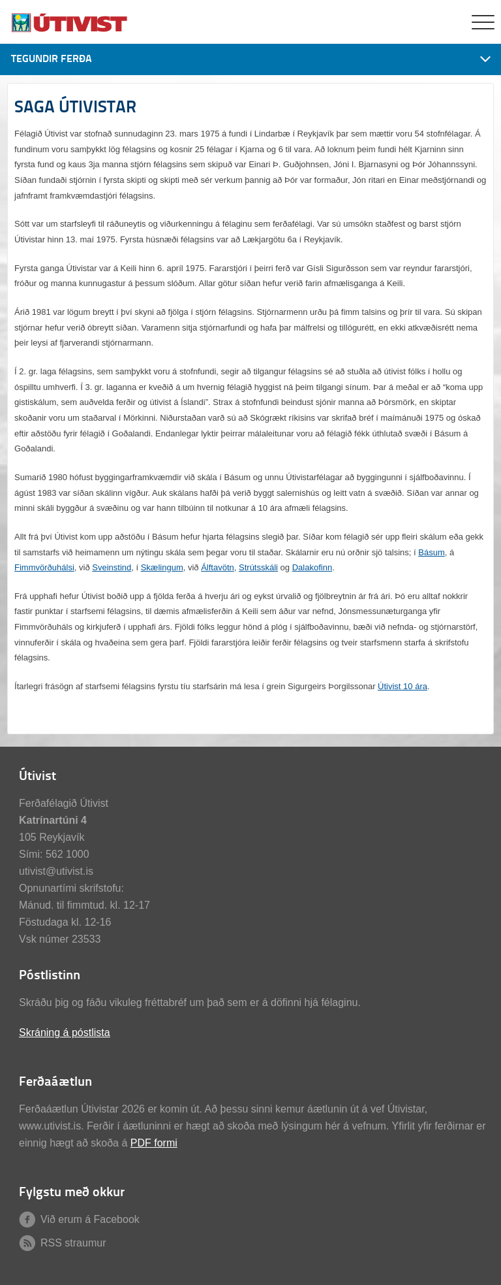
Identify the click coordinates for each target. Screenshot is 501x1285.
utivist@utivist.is (56, 871)
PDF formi (153, 1142)
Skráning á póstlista (64, 1032)
